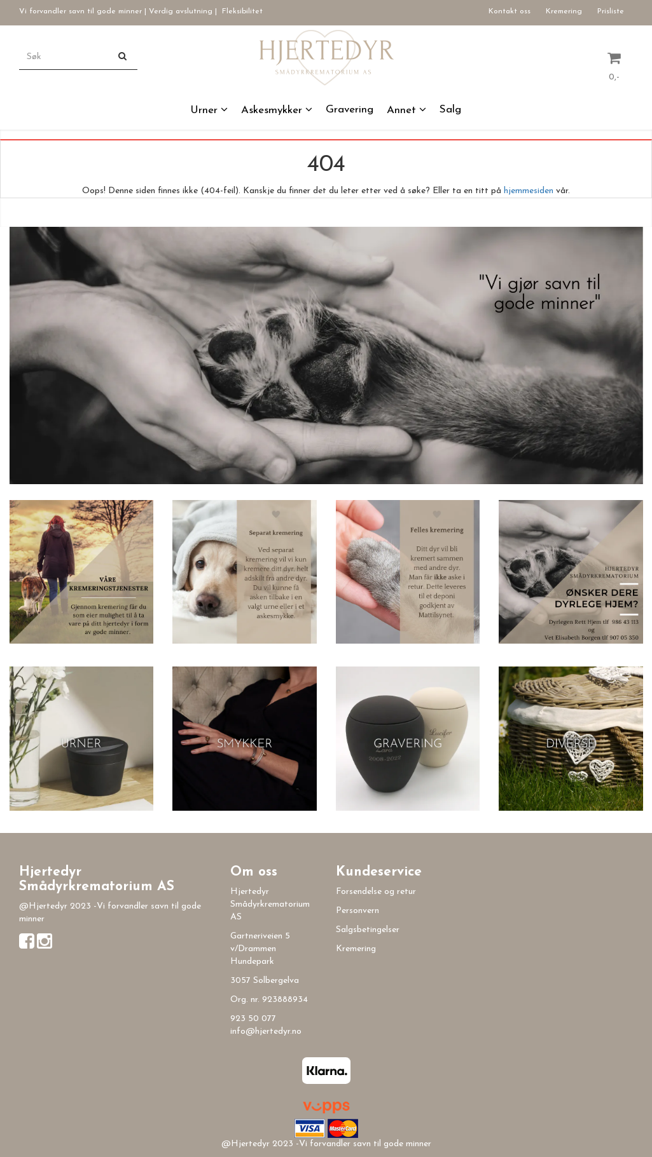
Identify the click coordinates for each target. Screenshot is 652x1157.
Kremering (564, 11)
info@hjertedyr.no (266, 1031)
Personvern (357, 911)
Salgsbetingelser (367, 930)
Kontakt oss (510, 11)
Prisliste (610, 11)
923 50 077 (253, 1019)
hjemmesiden (528, 191)
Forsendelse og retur (376, 892)
